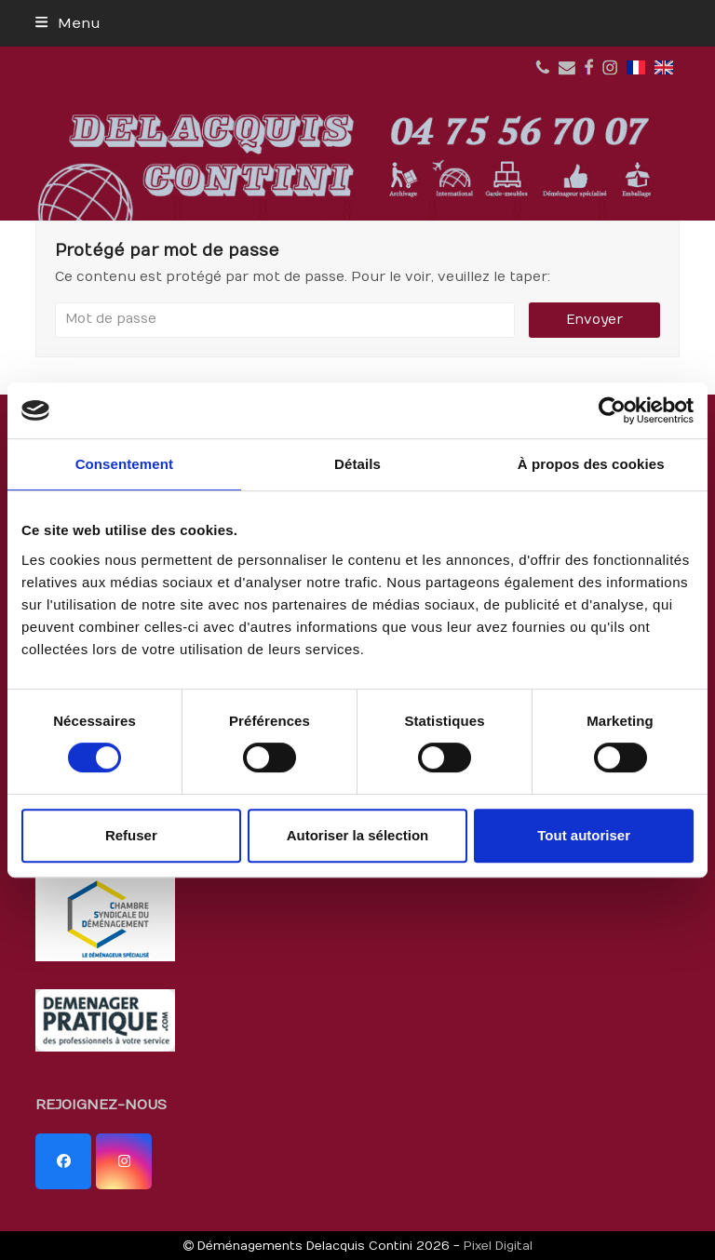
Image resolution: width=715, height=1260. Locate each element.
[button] (67, 23)
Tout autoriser (583, 835)
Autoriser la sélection (358, 835)
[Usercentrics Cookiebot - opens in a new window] (612, 410)
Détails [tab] (357, 464)
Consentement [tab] (124, 464)
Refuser (131, 835)
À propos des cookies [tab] (591, 464)
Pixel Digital (498, 1246)
